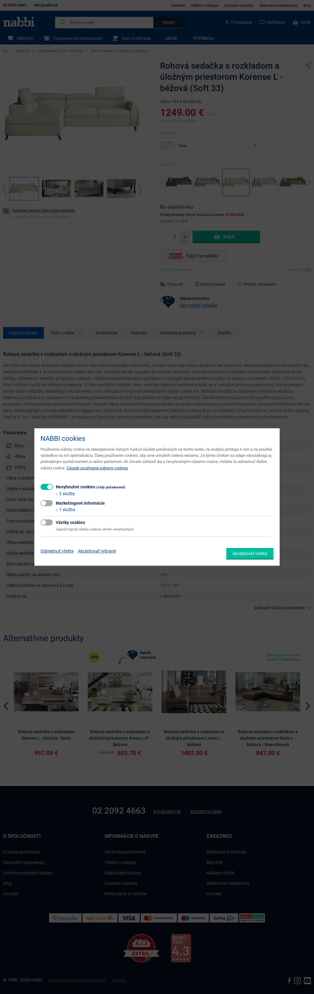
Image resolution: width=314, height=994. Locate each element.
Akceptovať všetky (249, 553)
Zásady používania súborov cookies (97, 468)
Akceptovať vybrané (97, 551)
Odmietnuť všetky (57, 551)
